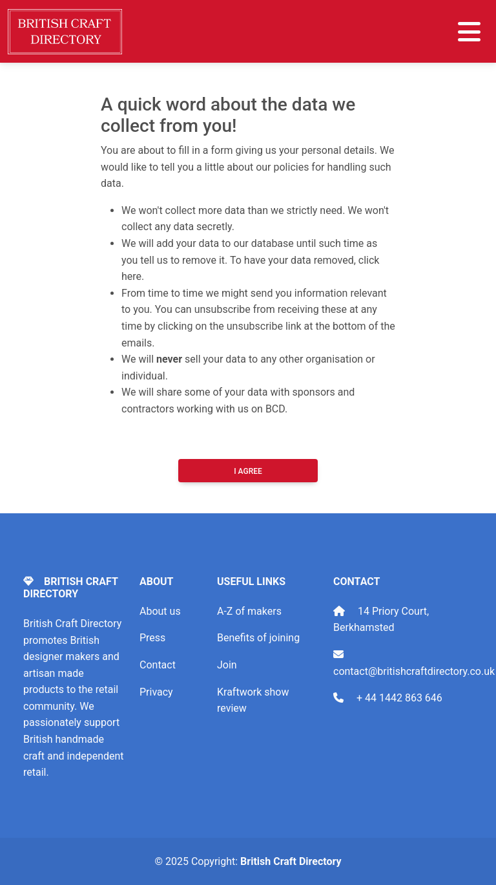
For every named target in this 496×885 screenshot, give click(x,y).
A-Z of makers (249, 611)
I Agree (248, 471)
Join (227, 665)
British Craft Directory (290, 861)
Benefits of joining (258, 638)
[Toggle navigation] (469, 31)
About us (160, 611)
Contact (158, 665)
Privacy (156, 692)
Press (152, 638)
